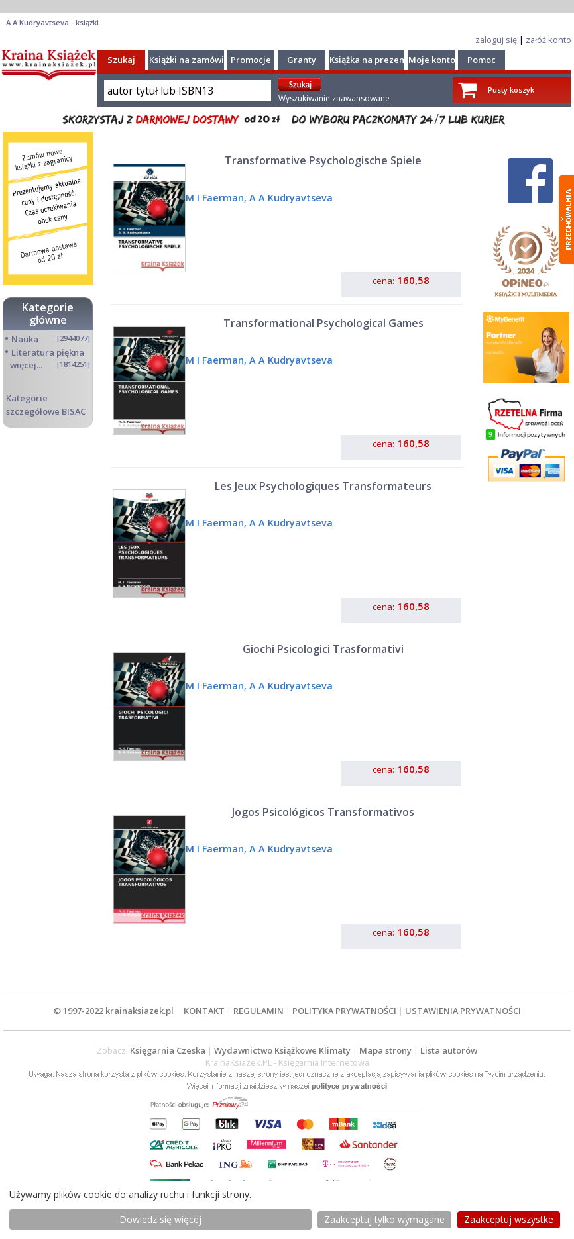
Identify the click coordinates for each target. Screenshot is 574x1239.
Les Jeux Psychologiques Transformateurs (323, 486)
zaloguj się (496, 40)
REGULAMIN (258, 1010)
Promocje (251, 60)
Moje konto (431, 60)
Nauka (24, 339)
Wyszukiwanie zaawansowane (334, 98)
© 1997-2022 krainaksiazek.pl (113, 1010)
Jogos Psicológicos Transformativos (323, 812)
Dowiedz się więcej (160, 1219)
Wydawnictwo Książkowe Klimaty (282, 1050)
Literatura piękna (47, 352)
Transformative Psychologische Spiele (323, 160)
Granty (301, 60)
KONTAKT (204, 1010)
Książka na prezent (368, 60)
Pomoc (481, 60)
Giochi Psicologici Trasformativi (323, 649)
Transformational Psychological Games (323, 323)
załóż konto (548, 40)
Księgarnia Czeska (167, 1050)
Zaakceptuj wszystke (508, 1219)
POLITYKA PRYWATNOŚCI (344, 1010)
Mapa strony (385, 1050)
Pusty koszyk (511, 90)
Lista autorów (448, 1050)
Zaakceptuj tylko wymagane (384, 1219)
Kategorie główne (48, 313)
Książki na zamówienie (196, 60)
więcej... (26, 365)
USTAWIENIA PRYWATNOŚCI (463, 1010)
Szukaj (121, 60)
